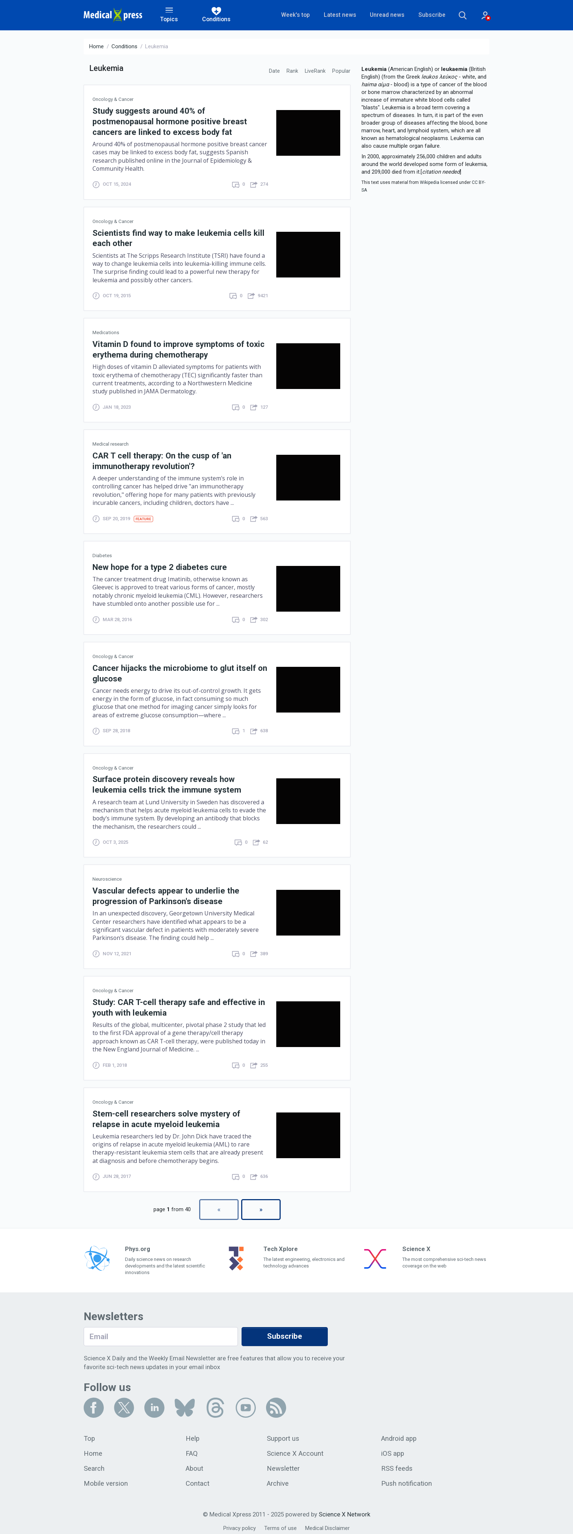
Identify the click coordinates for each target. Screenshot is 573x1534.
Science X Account (295, 1450)
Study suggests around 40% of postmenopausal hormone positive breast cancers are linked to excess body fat (170, 121)
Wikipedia (429, 182)
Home (96, 47)
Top (89, 1435)
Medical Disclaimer (327, 1524)
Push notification (406, 1480)
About (195, 1465)
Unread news (382, 15)
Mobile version (106, 1480)
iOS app (393, 1450)
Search (94, 1465)
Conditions (124, 47)
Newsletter (283, 1465)
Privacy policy (239, 1524)
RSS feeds (397, 1465)
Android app (399, 1435)
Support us (283, 1435)
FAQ (192, 1450)
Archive (278, 1480)
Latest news (335, 15)
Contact (197, 1480)
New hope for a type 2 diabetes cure (160, 565)
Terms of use (280, 1524)
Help (193, 1435)
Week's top (290, 15)
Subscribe (426, 15)
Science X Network (344, 1511)
